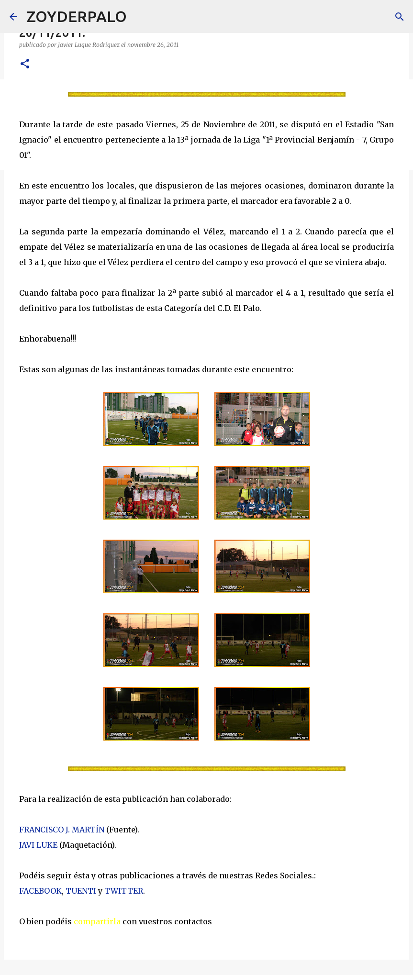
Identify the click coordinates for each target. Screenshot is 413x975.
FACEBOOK (40, 891)
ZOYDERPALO (77, 16)
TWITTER (123, 891)
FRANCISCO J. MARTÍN (61, 829)
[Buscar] (140, 16)
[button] (25, 64)
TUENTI (81, 891)
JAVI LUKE (38, 845)
